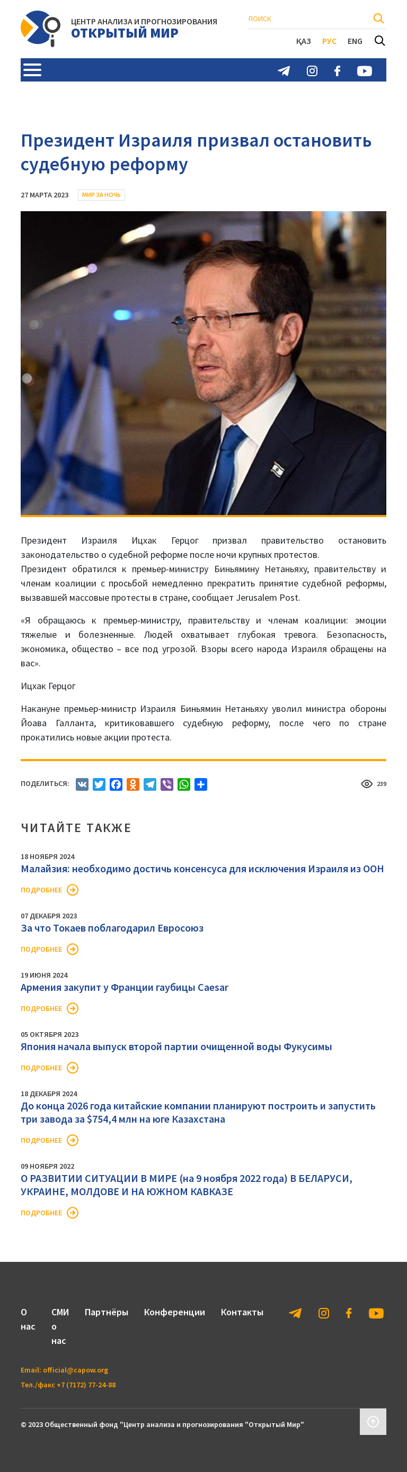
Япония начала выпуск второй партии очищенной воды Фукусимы (176, 1046)
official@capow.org (75, 1370)
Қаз (303, 40)
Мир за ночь (101, 194)
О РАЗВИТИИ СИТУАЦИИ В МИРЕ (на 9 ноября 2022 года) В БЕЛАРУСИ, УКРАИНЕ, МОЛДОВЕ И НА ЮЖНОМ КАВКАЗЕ (186, 1184)
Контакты (242, 1312)
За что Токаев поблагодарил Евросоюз (112, 927)
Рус (329, 40)
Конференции (174, 1312)
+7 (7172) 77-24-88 (86, 1384)
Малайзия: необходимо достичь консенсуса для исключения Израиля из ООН (202, 868)
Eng (355, 40)
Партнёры (106, 1312)
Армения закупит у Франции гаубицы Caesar (124, 987)
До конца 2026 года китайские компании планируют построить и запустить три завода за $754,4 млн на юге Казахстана (198, 1112)
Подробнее (41, 890)
